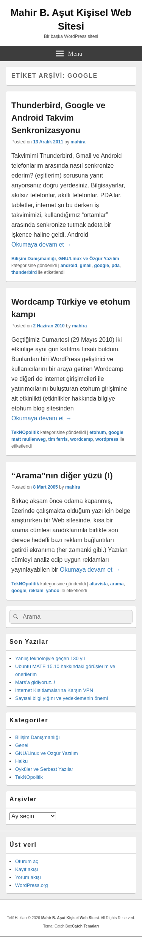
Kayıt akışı (26, 869)
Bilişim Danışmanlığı (33, 258)
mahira (77, 142)
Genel (21, 745)
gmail (86, 265)
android (69, 265)
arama (116, 583)
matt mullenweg (28, 439)
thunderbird (24, 272)
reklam (36, 590)
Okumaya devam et (41, 244)
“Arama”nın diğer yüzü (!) (62, 475)
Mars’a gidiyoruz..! (35, 682)
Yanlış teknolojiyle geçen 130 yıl (50, 658)
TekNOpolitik (25, 432)
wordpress (107, 439)
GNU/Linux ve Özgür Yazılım (88, 258)
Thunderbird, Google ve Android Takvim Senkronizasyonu (58, 118)
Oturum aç (26, 861)
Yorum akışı (28, 877)
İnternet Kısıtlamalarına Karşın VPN (54, 690)
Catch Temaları (85, 926)
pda (116, 265)
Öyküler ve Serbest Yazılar (44, 769)
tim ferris (57, 439)
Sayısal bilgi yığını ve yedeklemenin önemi (61, 698)
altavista (98, 583)
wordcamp (81, 439)
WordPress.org (31, 885)
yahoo (52, 590)
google (101, 265)
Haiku (21, 761)
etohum (97, 432)
